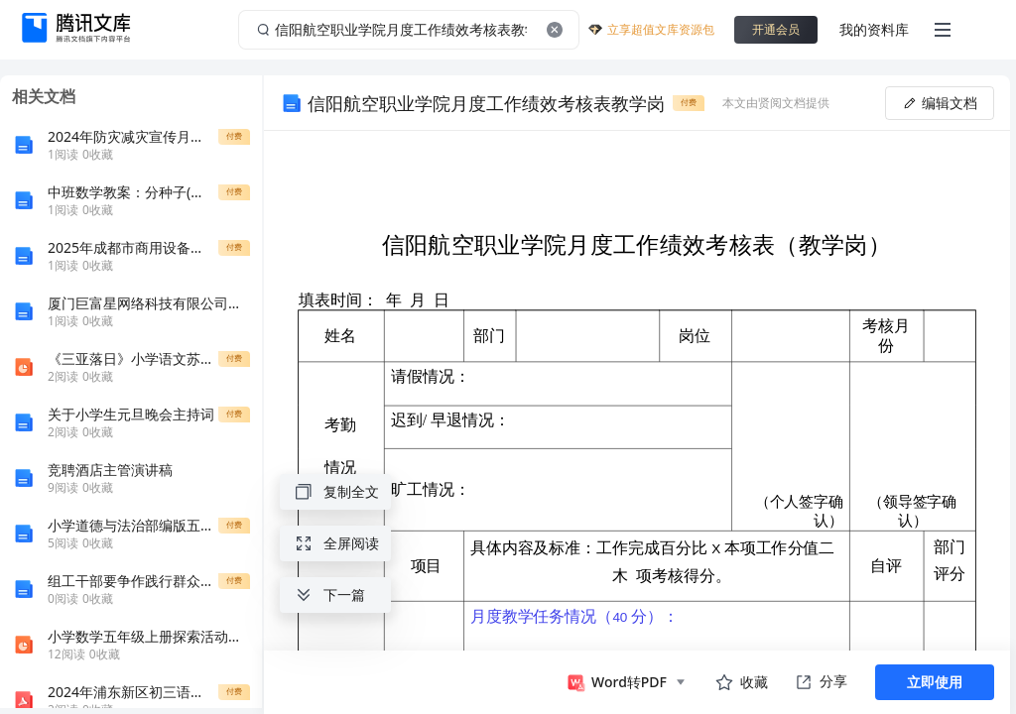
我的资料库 (874, 29)
